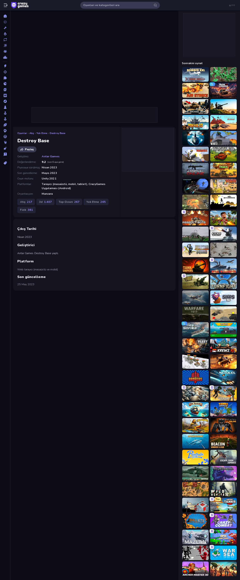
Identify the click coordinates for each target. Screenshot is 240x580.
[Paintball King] (195, 457)
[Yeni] (5, 28)
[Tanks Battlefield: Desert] (223, 313)
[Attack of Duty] (223, 234)
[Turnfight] (223, 281)
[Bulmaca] (5, 78)
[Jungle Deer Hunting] (195, 425)
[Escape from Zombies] (223, 457)
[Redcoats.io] (223, 217)
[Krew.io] (223, 345)
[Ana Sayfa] (5, 16)
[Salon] (5, 113)
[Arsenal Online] (195, 170)
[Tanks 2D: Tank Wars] (223, 329)
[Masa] (5, 107)
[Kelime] (5, 95)
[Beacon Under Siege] (223, 441)
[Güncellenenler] (5, 40)
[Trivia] (5, 154)
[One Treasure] (195, 409)
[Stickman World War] (223, 393)
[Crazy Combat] (223, 520)
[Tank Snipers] (195, 265)
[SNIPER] (195, 473)
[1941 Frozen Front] (195, 361)
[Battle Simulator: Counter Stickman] (195, 552)
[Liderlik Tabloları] (5, 57)
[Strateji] (5, 131)
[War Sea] (223, 552)
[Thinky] (5, 142)
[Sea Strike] (195, 329)
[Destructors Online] (223, 425)
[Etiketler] (5, 163)
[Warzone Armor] (223, 122)
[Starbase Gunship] (195, 186)
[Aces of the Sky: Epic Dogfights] (195, 393)
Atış (31, 133)
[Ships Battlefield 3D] (195, 138)
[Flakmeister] (195, 234)
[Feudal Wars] (195, 489)
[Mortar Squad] (195, 249)
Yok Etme (42, 133)
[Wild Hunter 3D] (223, 489)
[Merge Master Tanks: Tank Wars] (223, 505)
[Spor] (5, 125)
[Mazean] (195, 537)
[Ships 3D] (223, 297)
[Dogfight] (195, 297)
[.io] (5, 84)
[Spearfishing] (195, 441)
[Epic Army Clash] (223, 537)
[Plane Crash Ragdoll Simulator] (195, 154)
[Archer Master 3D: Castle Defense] (195, 568)
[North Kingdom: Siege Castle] (195, 505)
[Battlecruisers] (223, 202)
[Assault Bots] (195, 217)
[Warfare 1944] (223, 249)
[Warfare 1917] (195, 313)
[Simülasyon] (5, 119)
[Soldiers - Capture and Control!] (223, 74)
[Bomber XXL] (195, 74)
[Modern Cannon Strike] (195, 281)
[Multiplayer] (5, 51)
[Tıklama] (5, 148)
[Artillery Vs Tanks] (223, 106)
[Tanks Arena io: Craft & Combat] (223, 409)
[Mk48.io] (195, 122)
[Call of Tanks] (223, 170)
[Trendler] (5, 34)
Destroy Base (57, 133)
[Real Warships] (223, 265)
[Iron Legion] (223, 90)
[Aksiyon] (5, 66)
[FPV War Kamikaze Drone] (195, 106)
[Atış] (5, 72)
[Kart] (5, 89)
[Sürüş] (5, 137)
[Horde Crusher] (223, 568)
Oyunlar (22, 133)
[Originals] (5, 45)
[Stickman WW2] (223, 138)
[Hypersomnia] (223, 473)
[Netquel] (223, 377)
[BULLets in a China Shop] (195, 520)
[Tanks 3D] (223, 154)
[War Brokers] (195, 377)
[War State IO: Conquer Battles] (223, 186)
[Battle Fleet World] (195, 345)
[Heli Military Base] (223, 361)
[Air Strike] (195, 90)
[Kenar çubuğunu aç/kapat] (5, 5)
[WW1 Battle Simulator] (195, 202)
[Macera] (5, 101)
